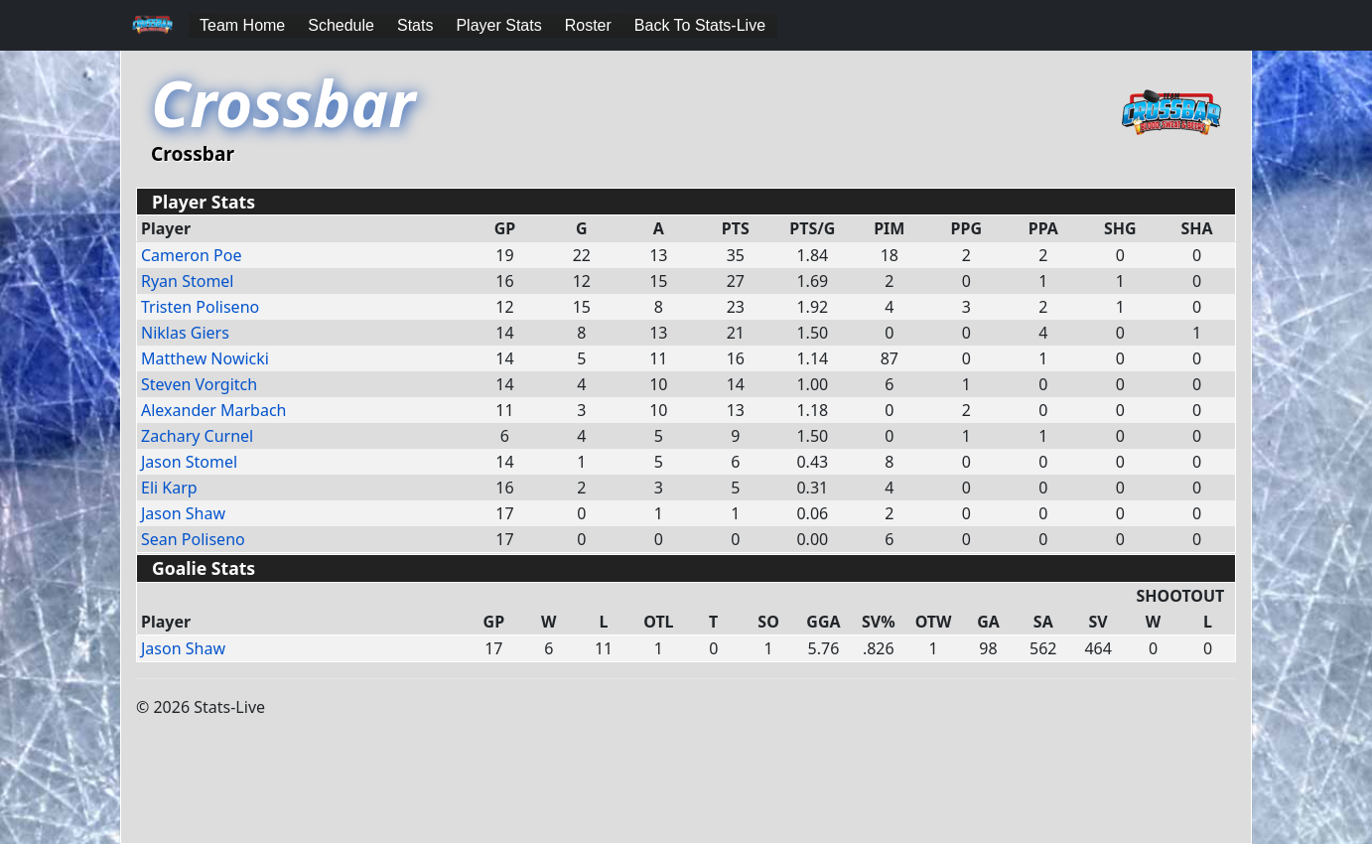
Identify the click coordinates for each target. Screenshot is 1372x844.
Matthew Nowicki (205, 358)
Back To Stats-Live (699, 25)
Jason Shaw (183, 513)
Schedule (341, 25)
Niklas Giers (185, 333)
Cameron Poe (191, 255)
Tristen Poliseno (200, 307)
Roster (588, 25)
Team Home (242, 25)
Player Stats (498, 25)
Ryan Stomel (187, 281)
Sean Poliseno (193, 539)
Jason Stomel (189, 462)
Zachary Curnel (197, 436)
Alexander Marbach (214, 410)
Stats (415, 25)
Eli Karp (169, 487)
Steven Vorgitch (199, 384)
